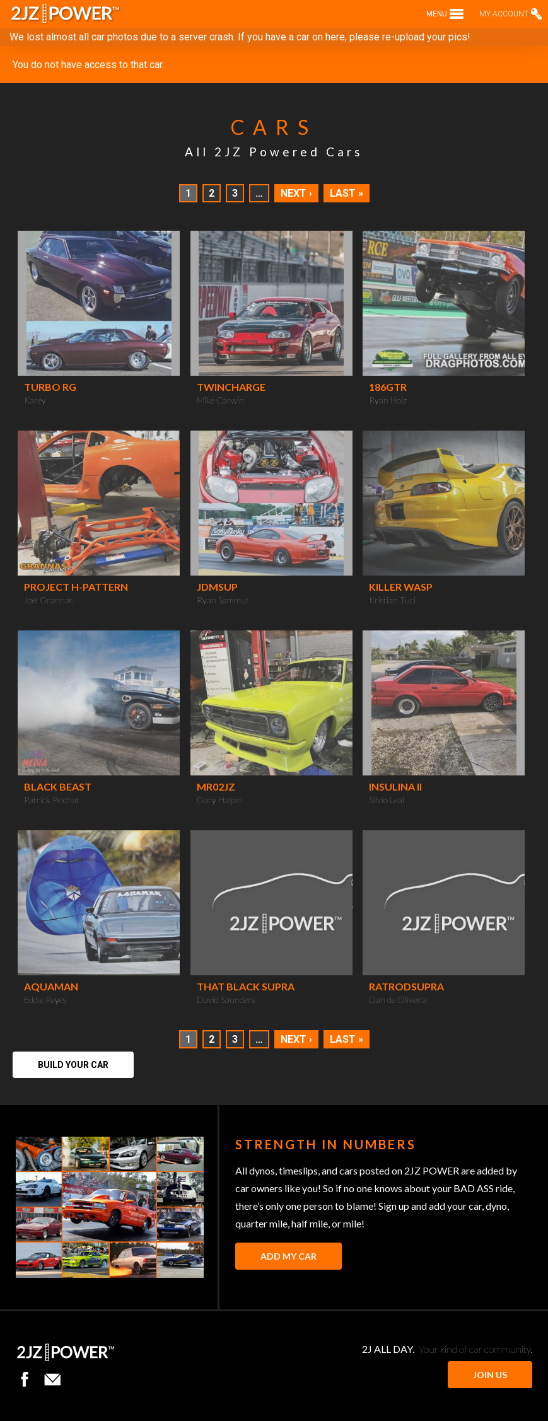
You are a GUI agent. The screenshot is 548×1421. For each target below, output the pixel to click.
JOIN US (490, 1374)
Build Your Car (73, 1065)
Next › (296, 193)
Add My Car (288, 1256)
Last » (346, 193)
